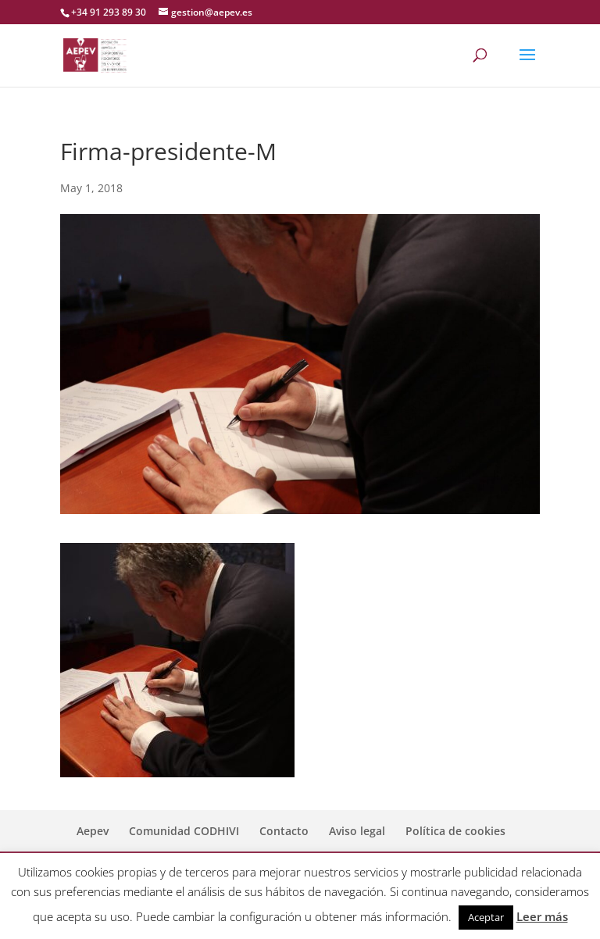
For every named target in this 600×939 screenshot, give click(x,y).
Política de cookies (455, 830)
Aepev (93, 830)
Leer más (542, 916)
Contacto (284, 830)
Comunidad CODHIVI (184, 830)
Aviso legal (357, 830)
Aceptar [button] (486, 917)
